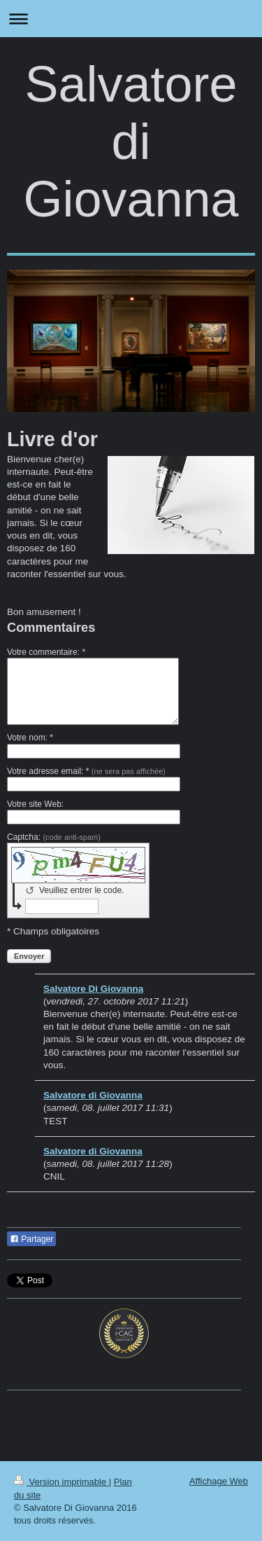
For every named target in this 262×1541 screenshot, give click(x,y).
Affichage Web (218, 1481)
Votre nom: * (30, 737)
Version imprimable (61, 1482)
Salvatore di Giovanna (130, 141)
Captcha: (54, 837)
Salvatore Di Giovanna (93, 988)
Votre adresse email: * (86, 771)
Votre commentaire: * (46, 652)
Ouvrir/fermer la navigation (131, 19)
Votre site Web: (35, 804)
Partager (31, 1239)
